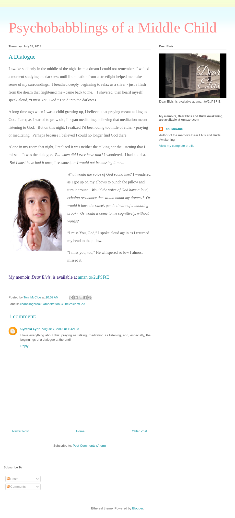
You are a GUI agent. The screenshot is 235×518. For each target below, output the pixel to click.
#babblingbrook (31, 304)
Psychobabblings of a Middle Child (113, 28)
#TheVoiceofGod (73, 304)
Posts (12, 479)
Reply (24, 346)
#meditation (51, 304)
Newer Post (20, 431)
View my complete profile (176, 146)
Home (80, 431)
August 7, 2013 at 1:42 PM (60, 329)
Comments (16, 486)
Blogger (137, 508)
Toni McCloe (173, 129)
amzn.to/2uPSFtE (93, 277)
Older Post (139, 431)
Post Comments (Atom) (89, 445)
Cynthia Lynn (30, 329)
